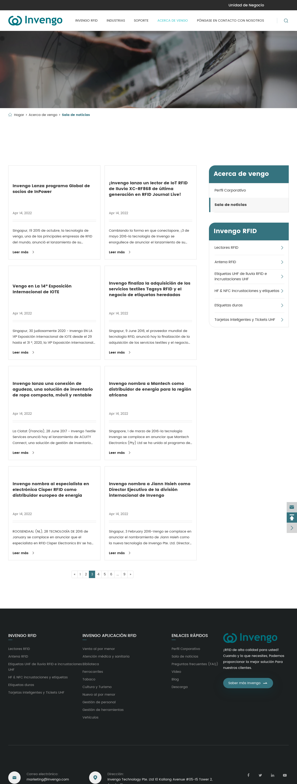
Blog (175, 679)
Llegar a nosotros (29, 761)
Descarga (180, 687)
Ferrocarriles (92, 671)
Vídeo (176, 671)
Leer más (24, 252)
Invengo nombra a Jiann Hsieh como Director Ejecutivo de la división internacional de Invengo (149, 490)
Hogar (19, 115)
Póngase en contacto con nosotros (230, 20)
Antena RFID (225, 262)
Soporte (141, 20)
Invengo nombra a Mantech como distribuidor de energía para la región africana (150, 389)
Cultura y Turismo (97, 687)
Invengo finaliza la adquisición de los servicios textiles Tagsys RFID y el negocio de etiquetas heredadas (149, 289)
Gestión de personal (99, 702)
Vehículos (90, 717)
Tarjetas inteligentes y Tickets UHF (244, 319)
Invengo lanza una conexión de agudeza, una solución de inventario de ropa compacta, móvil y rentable (53, 389)
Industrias (116, 20)
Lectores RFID (226, 247)
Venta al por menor (98, 649)
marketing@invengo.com (31, 5)
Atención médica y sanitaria (106, 656)
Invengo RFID (86, 20)
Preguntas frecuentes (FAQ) (195, 664)
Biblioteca (90, 664)
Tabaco (88, 679)
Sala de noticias (76, 115)
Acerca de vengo (172, 20)
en (284, 5)
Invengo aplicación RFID (109, 636)
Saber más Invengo (248, 683)
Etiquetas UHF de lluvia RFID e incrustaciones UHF (240, 276)
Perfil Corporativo (230, 190)
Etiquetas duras (228, 305)
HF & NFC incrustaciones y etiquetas (246, 290)
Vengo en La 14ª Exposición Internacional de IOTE (42, 289)
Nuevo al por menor (98, 694)
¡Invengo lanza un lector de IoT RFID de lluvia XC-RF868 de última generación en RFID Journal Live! (148, 189)
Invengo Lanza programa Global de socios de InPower (51, 189)
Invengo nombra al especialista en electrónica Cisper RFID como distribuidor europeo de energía (51, 490)
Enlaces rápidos (190, 636)
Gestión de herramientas (103, 710)
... (118, 574)
